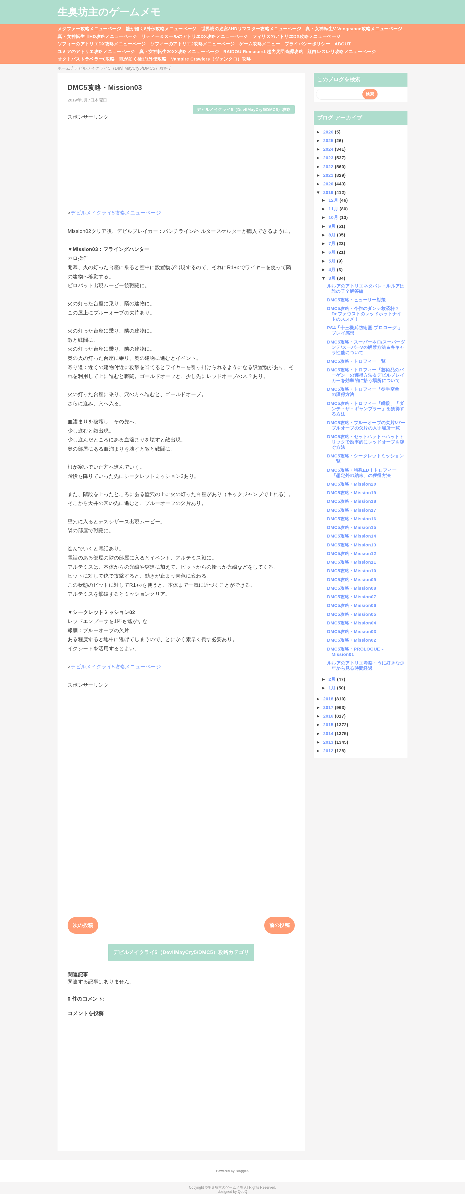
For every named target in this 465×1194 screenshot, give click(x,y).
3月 (333, 278)
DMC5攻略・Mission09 (351, 579)
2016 (329, 715)
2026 (329, 131)
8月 (333, 234)
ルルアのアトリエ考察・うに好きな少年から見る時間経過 (366, 665)
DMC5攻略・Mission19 (351, 492)
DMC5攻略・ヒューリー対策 (356, 299)
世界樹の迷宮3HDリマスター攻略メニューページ (251, 28)
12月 (334, 200)
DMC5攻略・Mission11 (351, 562)
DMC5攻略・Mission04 (351, 622)
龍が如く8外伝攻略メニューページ (161, 28)
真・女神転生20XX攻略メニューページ (179, 51)
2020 (329, 183)
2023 (329, 157)
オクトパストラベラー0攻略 (86, 58)
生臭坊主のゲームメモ (109, 12)
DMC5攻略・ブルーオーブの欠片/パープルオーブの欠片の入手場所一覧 (366, 425)
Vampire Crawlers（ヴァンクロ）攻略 (211, 58)
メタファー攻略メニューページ (89, 28)
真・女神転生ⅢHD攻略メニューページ (97, 36)
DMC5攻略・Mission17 (351, 510)
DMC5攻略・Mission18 (351, 501)
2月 (333, 679)
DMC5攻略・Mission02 (351, 640)
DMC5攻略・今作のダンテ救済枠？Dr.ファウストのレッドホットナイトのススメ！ (364, 314)
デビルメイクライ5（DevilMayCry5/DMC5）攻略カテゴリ (181, 952)
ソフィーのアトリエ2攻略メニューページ (192, 43)
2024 (329, 149)
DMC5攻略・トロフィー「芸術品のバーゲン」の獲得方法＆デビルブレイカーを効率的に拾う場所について (365, 375)
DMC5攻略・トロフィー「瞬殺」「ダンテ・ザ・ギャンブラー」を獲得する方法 (365, 408)
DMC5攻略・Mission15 (351, 527)
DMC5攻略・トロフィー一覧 (356, 361)
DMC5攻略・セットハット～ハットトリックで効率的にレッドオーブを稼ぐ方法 (365, 442)
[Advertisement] (181, 161)
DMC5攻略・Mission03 (351, 631)
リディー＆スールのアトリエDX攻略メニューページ (194, 36)
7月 (333, 243)
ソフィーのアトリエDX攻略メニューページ (102, 43)
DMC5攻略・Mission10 (351, 570)
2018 (329, 698)
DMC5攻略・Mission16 (351, 518)
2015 (329, 724)
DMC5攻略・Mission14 (351, 535)
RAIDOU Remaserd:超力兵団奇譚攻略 (263, 51)
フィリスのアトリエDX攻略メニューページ (296, 36)
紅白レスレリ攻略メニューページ (342, 51)
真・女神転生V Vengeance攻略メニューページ (353, 28)
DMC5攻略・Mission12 (351, 553)
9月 (333, 226)
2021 (329, 175)
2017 (329, 707)
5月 (333, 260)
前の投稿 (279, 925)
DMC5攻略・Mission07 (351, 596)
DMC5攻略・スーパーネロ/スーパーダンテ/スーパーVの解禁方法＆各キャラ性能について (366, 347)
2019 (329, 192)
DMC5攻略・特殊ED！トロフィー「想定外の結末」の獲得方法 (361, 473)
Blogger (241, 1171)
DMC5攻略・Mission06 (351, 605)
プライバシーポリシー (307, 43)
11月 (334, 208)
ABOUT (343, 43)
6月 (333, 252)
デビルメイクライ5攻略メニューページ (116, 213)
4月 (333, 269)
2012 (329, 750)
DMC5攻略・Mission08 (351, 588)
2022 (329, 166)
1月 (333, 687)
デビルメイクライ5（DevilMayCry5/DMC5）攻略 (244, 109)
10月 (334, 217)
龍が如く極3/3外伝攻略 (143, 58)
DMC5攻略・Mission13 (351, 544)
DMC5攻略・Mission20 (351, 483)
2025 (329, 140)
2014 (329, 733)
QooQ (242, 1192)
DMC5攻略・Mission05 (351, 614)
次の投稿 (83, 925)
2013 (329, 742)
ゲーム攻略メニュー (259, 43)
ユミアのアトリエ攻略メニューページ (96, 51)
